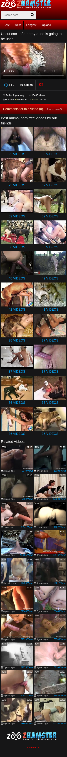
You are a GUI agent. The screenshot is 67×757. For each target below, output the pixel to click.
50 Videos (17, 247)
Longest (31, 24)
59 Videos (50, 216)
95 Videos (17, 154)
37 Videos (50, 340)
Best (6, 24)
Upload (46, 24)
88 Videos (50, 154)
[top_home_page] (27, 4)
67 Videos (50, 185)
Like (8, 84)
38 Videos (17, 340)
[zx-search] (18, 15)
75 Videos (17, 185)
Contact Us (33, 747)
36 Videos (17, 402)
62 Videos (17, 216)
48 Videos (17, 278)
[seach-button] (32, 15)
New (18, 24)
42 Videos (50, 278)
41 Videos (50, 309)
